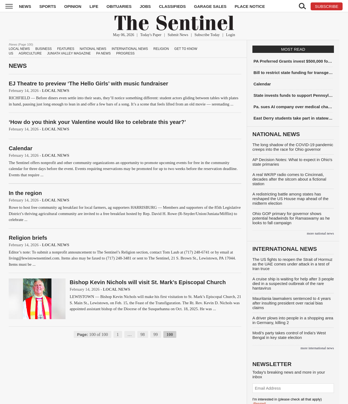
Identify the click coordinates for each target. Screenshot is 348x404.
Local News (19, 49)
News (25, 6)
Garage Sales (210, 6)
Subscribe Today (207, 35)
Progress (125, 53)
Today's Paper (150, 35)
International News (130, 49)
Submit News (178, 35)
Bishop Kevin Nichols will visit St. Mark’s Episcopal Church (148, 282)
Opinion (72, 6)
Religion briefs (28, 238)
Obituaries (119, 6)
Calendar (20, 148)
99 (156, 334)
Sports (47, 6)
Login (230, 35)
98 (143, 334)
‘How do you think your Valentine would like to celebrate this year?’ (97, 122)
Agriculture (30, 53)
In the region (25, 193)
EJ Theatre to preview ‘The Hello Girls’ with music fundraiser (88, 83)
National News (93, 49)
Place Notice (250, 6)
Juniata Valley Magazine (69, 53)
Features (65, 49)
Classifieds (172, 6)
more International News (317, 348)
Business (43, 49)
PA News (103, 53)
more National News (320, 233)
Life (94, 6)
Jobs (145, 6)
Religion (161, 49)
